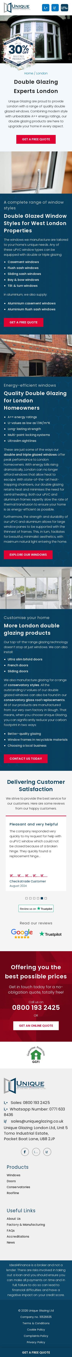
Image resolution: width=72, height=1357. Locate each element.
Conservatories (18, 1187)
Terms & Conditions (36, 1323)
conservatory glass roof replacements (34, 700)
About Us (14, 1218)
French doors (18, 665)
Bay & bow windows (23, 280)
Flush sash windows (23, 268)
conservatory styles (23, 685)
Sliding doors (18, 671)
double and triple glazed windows (30, 454)
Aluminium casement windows (32, 303)
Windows (13, 1175)
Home (28, 73)
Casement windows (23, 262)
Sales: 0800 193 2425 (27, 1102)
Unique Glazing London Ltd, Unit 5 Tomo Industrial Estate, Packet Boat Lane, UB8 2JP (36, 1133)
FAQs (11, 1230)
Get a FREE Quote (24, 322)
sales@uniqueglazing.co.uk (33, 1121)
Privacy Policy (36, 1342)
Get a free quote (36, 139)
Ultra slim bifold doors (25, 659)
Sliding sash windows (24, 274)
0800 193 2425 (36, 1007)
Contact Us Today (26, 758)
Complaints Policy (36, 1336)
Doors (11, 1181)
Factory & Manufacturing (26, 1224)
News (11, 1242)
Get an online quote (36, 1025)
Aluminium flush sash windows (31, 309)
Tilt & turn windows (23, 286)
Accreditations (18, 1236)
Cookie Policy (36, 1330)
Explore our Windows (28, 554)
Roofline (13, 1193)
